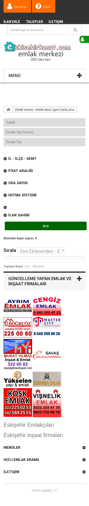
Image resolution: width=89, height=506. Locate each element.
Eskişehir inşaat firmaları (33, 435)
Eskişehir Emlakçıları (29, 425)
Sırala (10, 249)
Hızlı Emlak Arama (21, 460)
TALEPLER (34, 22)
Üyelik (47, 7)
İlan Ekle (12, 22)
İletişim (56, 22)
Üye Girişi (20, 7)
